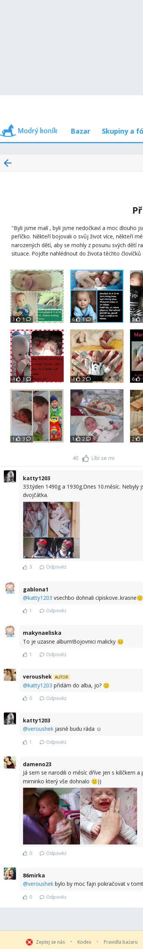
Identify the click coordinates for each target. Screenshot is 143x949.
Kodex (84, 942)
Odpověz (53, 567)
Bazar (80, 131)
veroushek (40, 728)
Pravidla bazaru (121, 942)
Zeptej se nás (50, 942)
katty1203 (40, 597)
